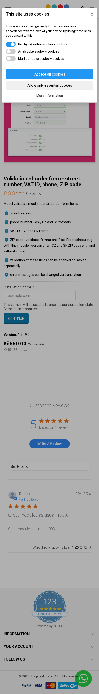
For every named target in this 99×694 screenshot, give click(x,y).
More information (49, 96)
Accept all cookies (49, 74)
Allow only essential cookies (49, 85)
